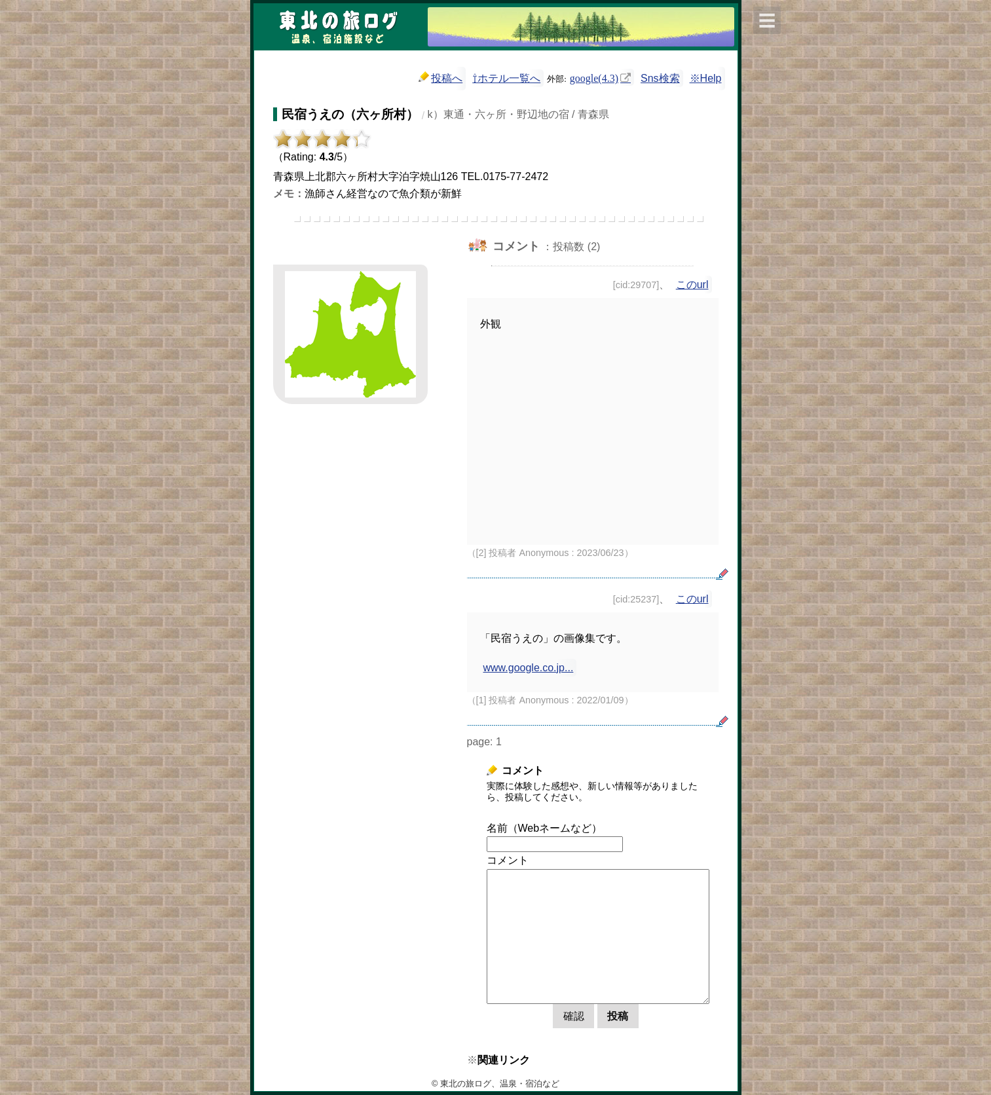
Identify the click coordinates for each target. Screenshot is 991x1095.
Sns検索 (660, 78)
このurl (692, 284)
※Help (706, 78)
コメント (508, 860)
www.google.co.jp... (528, 667)
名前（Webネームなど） (545, 828)
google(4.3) (594, 77)
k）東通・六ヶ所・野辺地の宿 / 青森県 (518, 114)
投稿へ (440, 77)
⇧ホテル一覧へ (506, 78)
